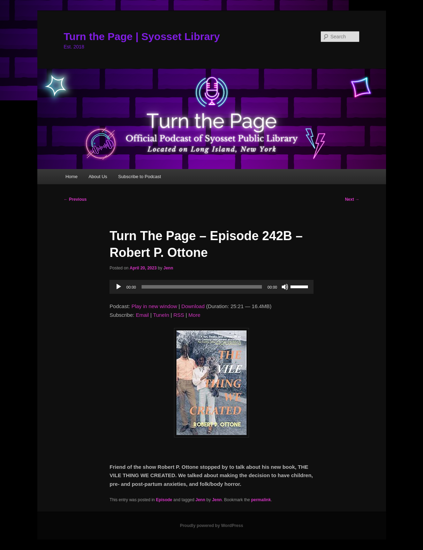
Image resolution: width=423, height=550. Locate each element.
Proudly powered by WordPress (211, 525)
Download (193, 306)
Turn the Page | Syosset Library (142, 36)
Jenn (168, 268)
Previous (75, 199)
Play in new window (154, 306)
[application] (211, 287)
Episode (164, 499)
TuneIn (161, 315)
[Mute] (284, 286)
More (194, 315)
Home (72, 176)
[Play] (118, 286)
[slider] (202, 287)
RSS (178, 315)
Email (142, 315)
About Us (98, 176)
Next (352, 199)
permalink (261, 499)
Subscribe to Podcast (139, 176)
